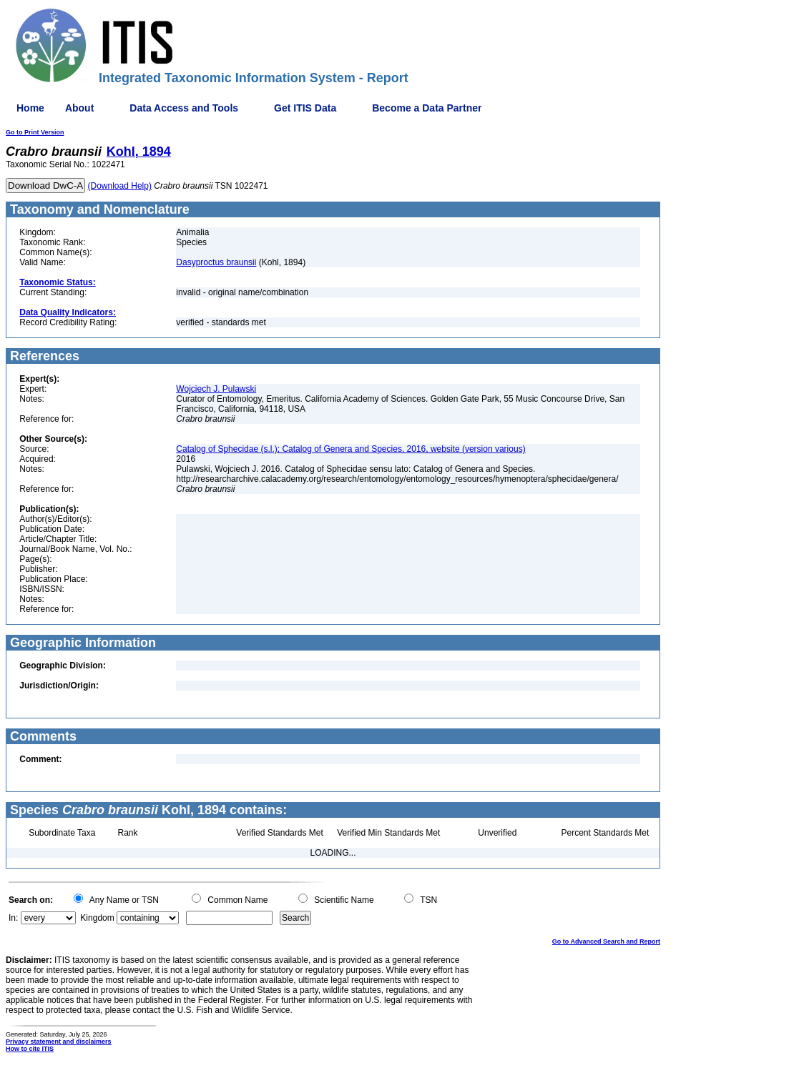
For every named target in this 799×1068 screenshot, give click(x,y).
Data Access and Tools (183, 108)
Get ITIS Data (305, 108)
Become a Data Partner (426, 108)
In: (13, 918)
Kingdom (97, 918)
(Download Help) (120, 186)
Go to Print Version (35, 132)
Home (30, 108)
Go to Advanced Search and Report (606, 941)
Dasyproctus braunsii (216, 262)
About (79, 108)
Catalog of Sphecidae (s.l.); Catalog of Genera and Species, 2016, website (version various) (350, 449)
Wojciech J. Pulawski (216, 389)
